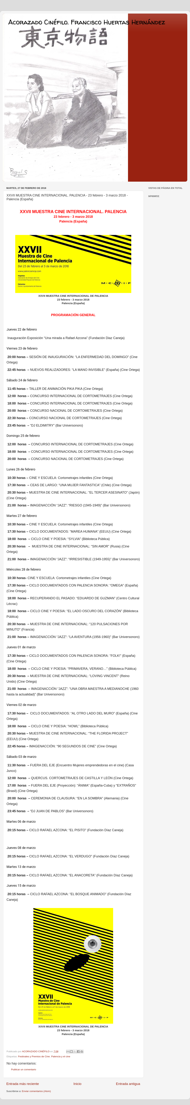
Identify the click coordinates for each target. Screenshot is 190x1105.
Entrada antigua (128, 1084)
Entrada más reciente (22, 1084)
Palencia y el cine (60, 1056)
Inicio (77, 1084)
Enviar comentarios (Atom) (36, 1091)
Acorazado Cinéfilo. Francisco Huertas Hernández (86, 22)
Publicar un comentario (23, 1069)
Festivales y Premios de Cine (34, 1056)
